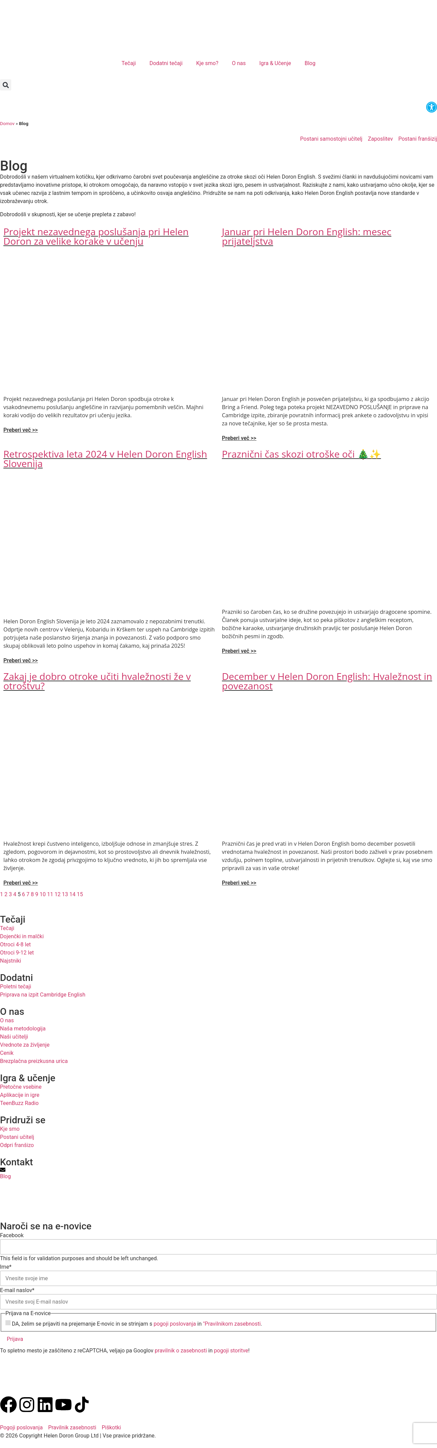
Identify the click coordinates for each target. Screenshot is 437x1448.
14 (73, 894)
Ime (6, 1267)
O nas (239, 63)
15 (80, 894)
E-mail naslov (17, 1290)
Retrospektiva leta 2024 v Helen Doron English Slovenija (105, 458)
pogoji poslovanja (175, 1324)
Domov (7, 123)
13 (65, 894)
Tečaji (128, 63)
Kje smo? (207, 63)
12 (58, 894)
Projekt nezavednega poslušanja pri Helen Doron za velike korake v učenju (96, 236)
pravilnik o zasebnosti (181, 1350)
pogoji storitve (231, 1350)
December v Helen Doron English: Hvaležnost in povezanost (327, 681)
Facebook (11, 1235)
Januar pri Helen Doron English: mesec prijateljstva (306, 236)
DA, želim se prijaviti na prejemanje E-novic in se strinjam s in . (137, 1324)
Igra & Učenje (275, 63)
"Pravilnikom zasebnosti (232, 1324)
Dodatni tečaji (166, 63)
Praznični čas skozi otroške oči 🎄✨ (301, 453)
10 (43, 894)
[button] (5, 84)
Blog (310, 63)
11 (50, 894)
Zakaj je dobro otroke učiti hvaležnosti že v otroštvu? (97, 681)
